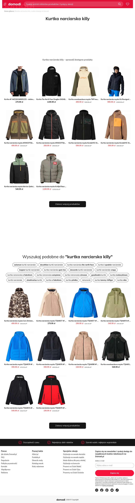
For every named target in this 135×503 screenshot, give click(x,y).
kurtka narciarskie (109, 265)
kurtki (98, 275)
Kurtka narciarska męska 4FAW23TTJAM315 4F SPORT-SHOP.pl (27, 143)
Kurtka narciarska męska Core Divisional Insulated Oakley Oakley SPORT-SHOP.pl (34, 321)
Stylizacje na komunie (71, 463)
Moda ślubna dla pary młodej (74, 460)
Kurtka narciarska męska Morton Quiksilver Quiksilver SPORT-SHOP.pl (30, 186)
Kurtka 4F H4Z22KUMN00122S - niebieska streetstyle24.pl (25, 99)
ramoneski (86, 280)
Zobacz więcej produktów (67, 204)
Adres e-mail (99, 461)
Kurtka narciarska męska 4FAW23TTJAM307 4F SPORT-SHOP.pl (59, 143)
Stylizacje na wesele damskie (74, 454)
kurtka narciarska (80, 265)
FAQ (2, 457)
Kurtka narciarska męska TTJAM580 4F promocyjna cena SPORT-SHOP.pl (95, 364)
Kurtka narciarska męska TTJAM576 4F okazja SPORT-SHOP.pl (26, 364)
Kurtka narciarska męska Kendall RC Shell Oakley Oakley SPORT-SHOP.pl (95, 143)
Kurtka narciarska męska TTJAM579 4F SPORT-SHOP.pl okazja (59, 408)
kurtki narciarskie (25, 265)
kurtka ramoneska (20, 275)
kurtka (118, 275)
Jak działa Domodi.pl (9, 454)
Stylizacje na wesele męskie (73, 457)
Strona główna (9, 11)
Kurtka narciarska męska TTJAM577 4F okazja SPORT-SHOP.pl (91, 321)
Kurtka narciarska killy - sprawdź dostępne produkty (68, 59)
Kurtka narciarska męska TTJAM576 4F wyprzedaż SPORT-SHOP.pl (60, 364)
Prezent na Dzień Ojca (71, 469)
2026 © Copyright (72, 500)
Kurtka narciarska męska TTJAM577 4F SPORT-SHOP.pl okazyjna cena (61, 321)
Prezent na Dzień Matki (72, 466)
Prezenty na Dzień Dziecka (73, 473)
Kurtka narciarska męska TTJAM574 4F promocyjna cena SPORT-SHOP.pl (30, 408)
